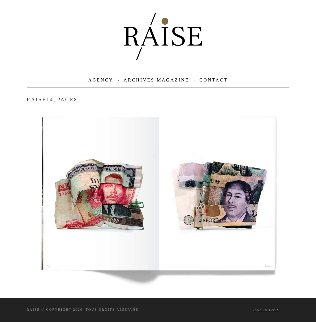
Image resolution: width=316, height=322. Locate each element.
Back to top (266, 310)
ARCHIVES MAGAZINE (156, 80)
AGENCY (101, 80)
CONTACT (213, 80)
